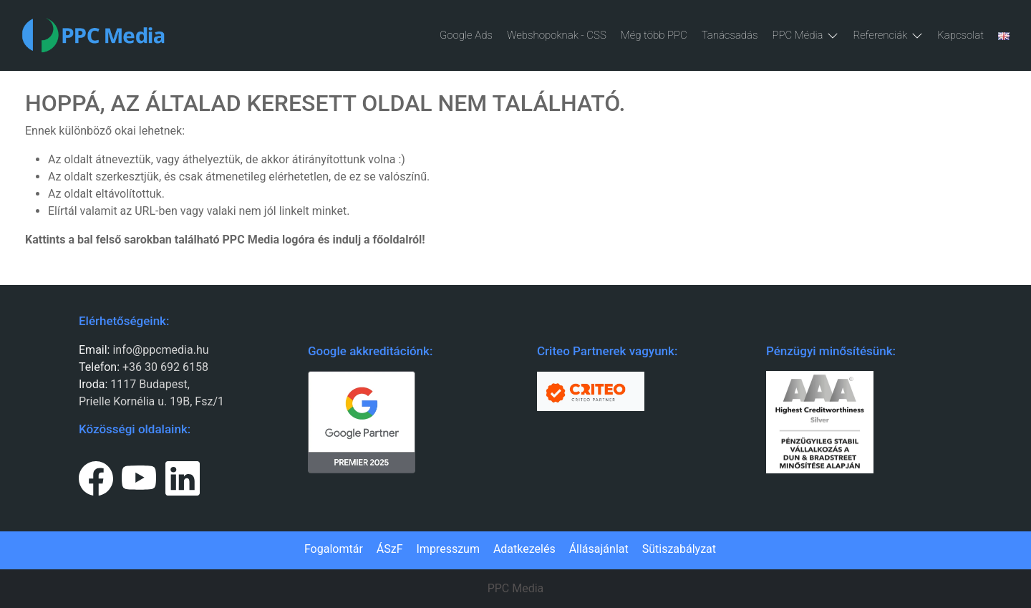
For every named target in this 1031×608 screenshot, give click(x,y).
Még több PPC (654, 35)
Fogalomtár (333, 549)
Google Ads (466, 35)
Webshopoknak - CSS (556, 35)
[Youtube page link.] (139, 475)
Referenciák (888, 35)
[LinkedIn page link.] (182, 475)
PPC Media (516, 588)
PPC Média (805, 35)
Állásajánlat (599, 549)
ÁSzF (390, 549)
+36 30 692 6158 (164, 367)
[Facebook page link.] (96, 475)
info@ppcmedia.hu (160, 350)
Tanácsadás (730, 35)
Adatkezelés (524, 549)
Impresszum (448, 549)
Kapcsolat (960, 35)
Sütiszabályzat (679, 549)
